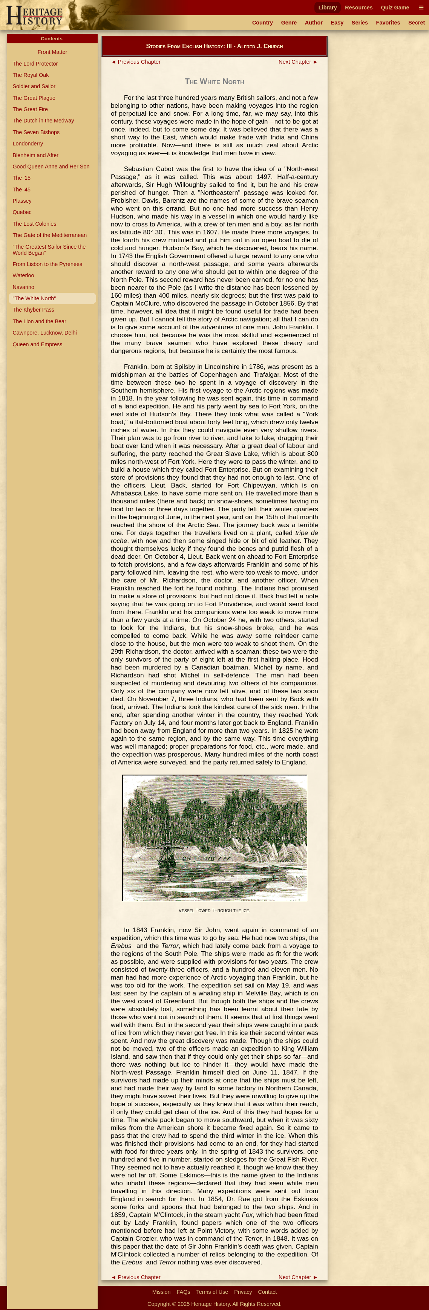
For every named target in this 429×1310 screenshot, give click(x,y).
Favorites (388, 23)
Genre (289, 23)
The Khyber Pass (33, 310)
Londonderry (27, 144)
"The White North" (34, 298)
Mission (161, 1292)
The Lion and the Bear (39, 321)
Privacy (243, 1292)
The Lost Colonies (34, 224)
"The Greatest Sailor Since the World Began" (49, 250)
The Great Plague (33, 98)
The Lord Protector (35, 64)
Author (314, 23)
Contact (267, 1292)
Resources (359, 8)
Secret (416, 23)
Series (360, 23)
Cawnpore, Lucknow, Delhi (44, 333)
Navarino (23, 287)
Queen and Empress (37, 344)
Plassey (21, 201)
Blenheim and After (35, 155)
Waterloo (23, 275)
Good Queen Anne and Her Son (50, 167)
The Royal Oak (30, 75)
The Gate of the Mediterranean (49, 235)
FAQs (183, 1292)
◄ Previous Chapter (136, 62)
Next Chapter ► (298, 62)
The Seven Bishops (36, 132)
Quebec (21, 212)
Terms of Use (212, 1292)
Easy (337, 23)
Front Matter (52, 52)
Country (262, 23)
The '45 (21, 189)
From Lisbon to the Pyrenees (47, 264)
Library (328, 8)
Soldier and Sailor (33, 86)
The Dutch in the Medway (43, 121)
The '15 (21, 178)
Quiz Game (395, 8)
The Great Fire (30, 109)
